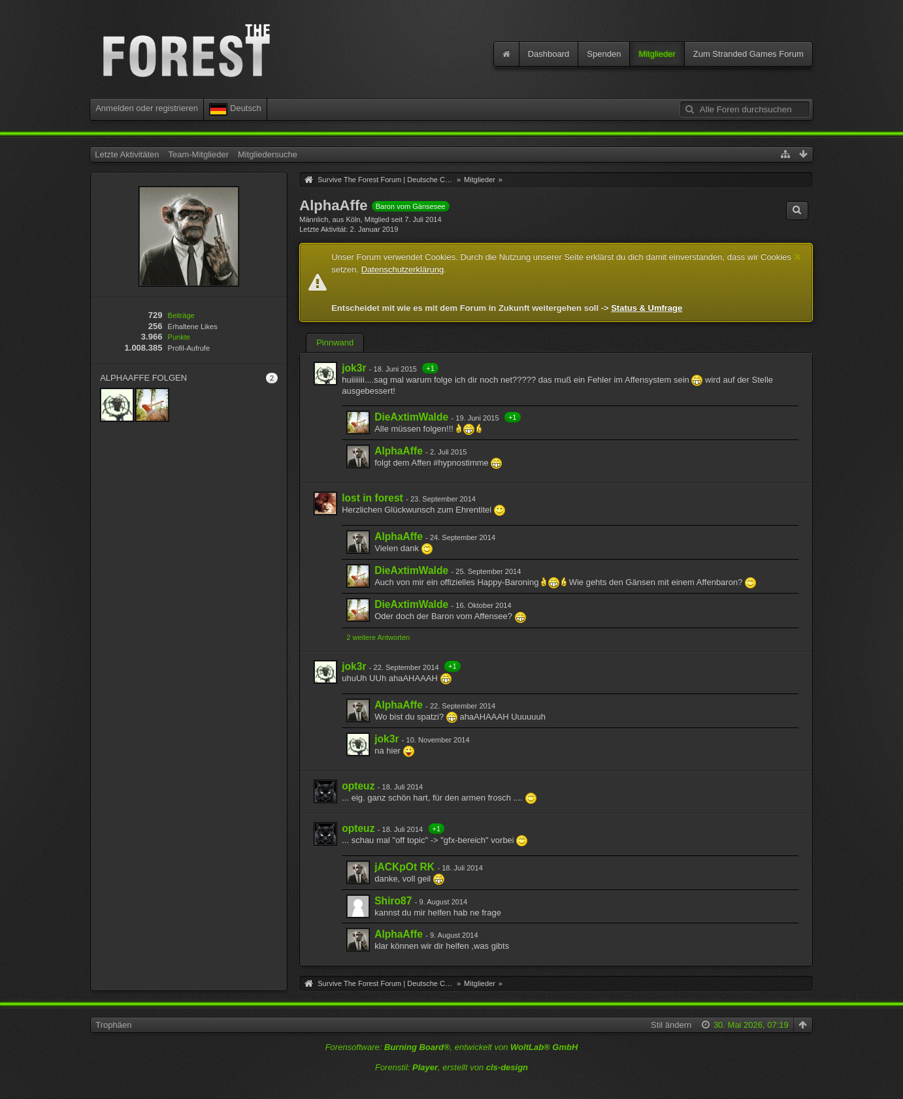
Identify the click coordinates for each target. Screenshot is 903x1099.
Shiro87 (393, 900)
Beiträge (181, 315)
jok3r (354, 368)
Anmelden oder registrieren (146, 108)
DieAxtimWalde (411, 416)
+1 (430, 368)
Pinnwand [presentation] (334, 342)
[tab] (335, 344)
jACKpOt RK (404, 866)
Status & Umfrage (646, 308)
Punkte (179, 337)
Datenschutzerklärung (402, 269)
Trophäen (113, 1025)
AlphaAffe (398, 450)
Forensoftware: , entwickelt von (451, 1047)
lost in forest (372, 497)
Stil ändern (671, 1025)
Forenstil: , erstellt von (451, 1067)
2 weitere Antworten (378, 637)
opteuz (358, 785)
